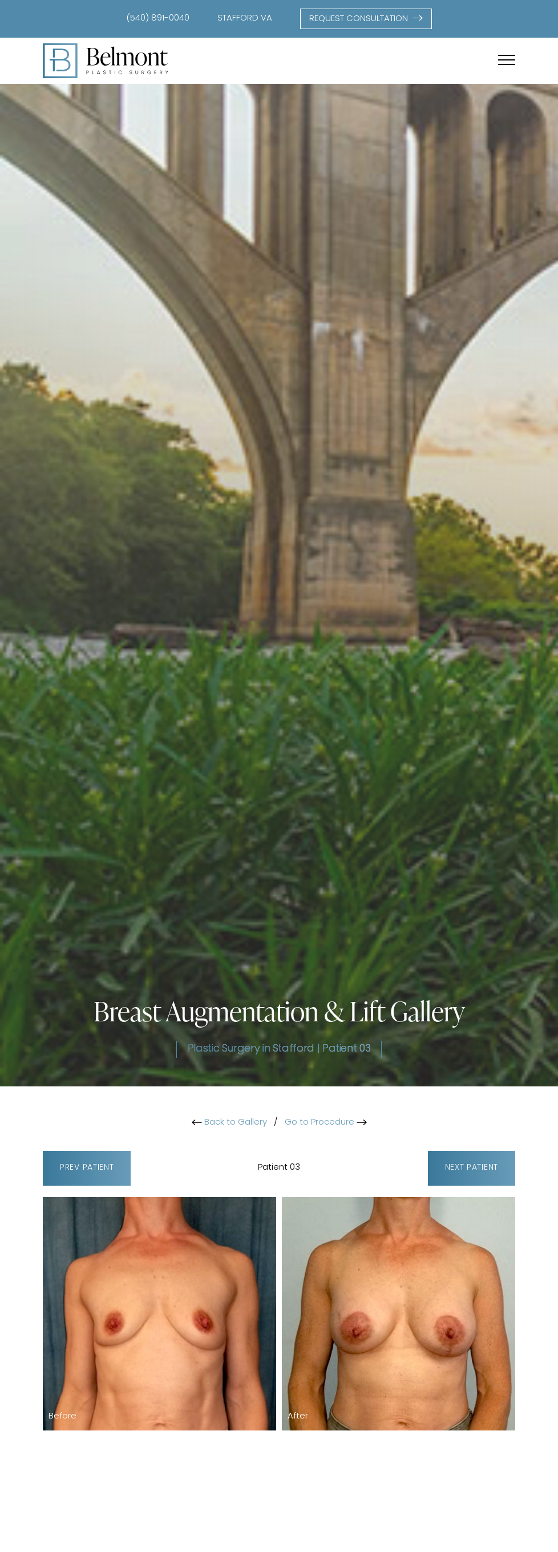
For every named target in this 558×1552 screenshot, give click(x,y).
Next (471, 1168)
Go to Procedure (326, 1122)
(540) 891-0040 (157, 18)
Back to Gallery (229, 1122)
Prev (87, 1168)
